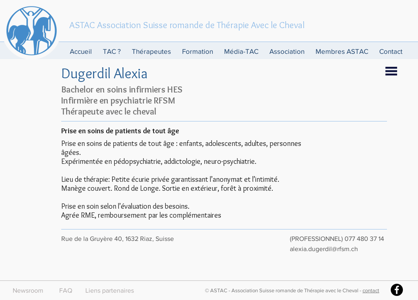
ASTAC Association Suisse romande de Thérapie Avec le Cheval (187, 25)
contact (370, 290)
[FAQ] (65, 290)
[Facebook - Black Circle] (397, 290)
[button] (113, 51)
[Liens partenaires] (109, 290)
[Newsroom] (28, 290)
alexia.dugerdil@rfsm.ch (324, 248)
